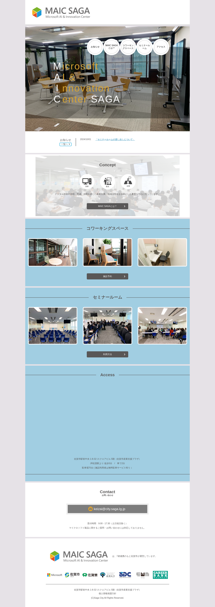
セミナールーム (144, 46)
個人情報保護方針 (107, 593)
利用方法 (107, 354)
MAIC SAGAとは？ (112, 46)
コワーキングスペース (128, 46)
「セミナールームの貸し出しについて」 (115, 139)
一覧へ (65, 144)
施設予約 (107, 276)
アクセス (161, 47)
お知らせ (95, 47)
